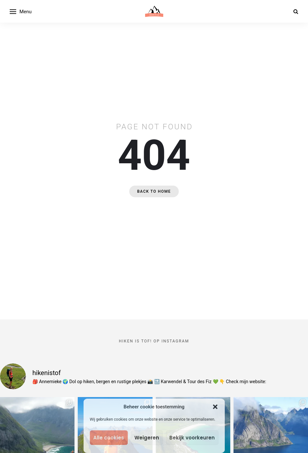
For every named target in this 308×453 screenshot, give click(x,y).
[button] (215, 407)
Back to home (154, 191)
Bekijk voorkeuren (192, 437)
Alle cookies (108, 437)
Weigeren (146, 437)
